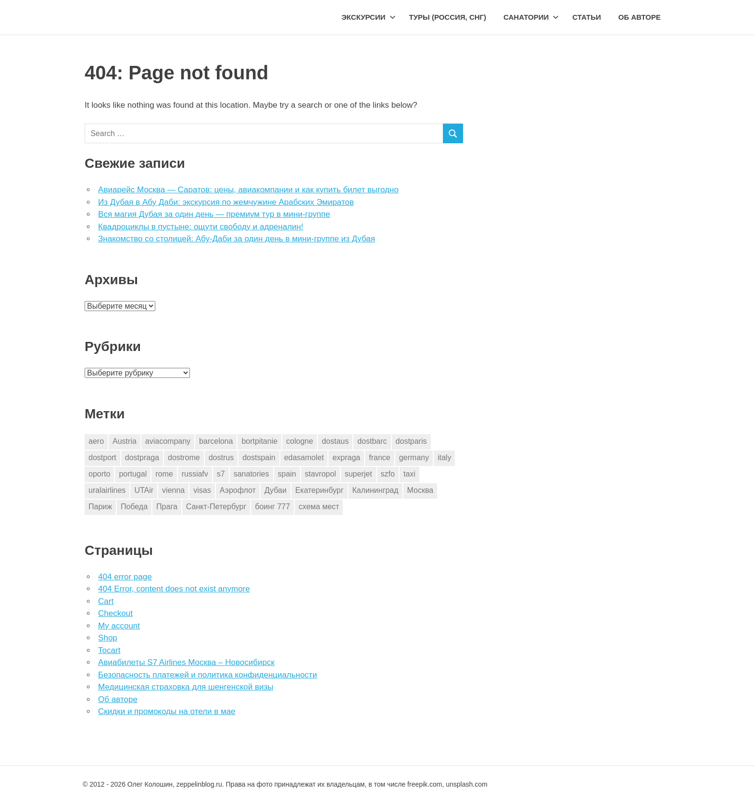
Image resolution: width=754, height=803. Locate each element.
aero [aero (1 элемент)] (96, 441)
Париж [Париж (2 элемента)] (100, 506)
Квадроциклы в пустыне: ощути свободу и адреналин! (200, 226)
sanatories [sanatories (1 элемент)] (251, 474)
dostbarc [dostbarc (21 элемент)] (372, 441)
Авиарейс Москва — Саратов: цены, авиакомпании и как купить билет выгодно (248, 189)
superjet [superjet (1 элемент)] (358, 474)
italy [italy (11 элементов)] (444, 457)
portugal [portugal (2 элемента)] (133, 474)
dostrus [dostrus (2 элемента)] (221, 457)
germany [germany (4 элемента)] (414, 457)
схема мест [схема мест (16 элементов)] (319, 506)
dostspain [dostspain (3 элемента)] (259, 457)
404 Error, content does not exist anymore (174, 588)
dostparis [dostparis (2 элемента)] (411, 441)
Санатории (531, 17)
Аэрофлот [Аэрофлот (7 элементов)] (238, 490)
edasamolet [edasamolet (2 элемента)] (304, 457)
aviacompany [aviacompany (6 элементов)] (167, 441)
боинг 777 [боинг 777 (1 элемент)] (272, 506)
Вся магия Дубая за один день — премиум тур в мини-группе (214, 214)
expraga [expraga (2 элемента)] (346, 457)
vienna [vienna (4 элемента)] (173, 490)
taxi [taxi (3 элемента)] (409, 474)
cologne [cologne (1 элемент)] (299, 441)
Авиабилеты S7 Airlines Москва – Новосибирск (186, 662)
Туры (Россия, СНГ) (448, 17)
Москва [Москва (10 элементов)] (420, 490)
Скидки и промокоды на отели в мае (166, 711)
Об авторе (639, 17)
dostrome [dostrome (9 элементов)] (184, 457)
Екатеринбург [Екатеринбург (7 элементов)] (319, 490)
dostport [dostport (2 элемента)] (102, 457)
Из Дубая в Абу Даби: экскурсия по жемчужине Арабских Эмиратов (226, 202)
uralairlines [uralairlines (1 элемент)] (107, 490)
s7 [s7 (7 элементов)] (221, 474)
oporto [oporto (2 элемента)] (99, 474)
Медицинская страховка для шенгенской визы (185, 686)
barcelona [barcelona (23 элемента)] (216, 441)
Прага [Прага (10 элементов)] (166, 506)
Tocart (109, 650)
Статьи (586, 17)
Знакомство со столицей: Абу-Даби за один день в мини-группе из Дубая (236, 238)
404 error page (125, 576)
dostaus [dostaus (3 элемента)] (335, 441)
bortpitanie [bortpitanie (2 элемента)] (259, 441)
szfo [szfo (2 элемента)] (388, 474)
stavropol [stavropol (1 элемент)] (320, 474)
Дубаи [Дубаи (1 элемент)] (275, 490)
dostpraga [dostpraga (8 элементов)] (142, 457)
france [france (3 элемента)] (379, 457)
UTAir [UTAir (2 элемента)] (143, 490)
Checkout (115, 613)
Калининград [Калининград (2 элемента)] (375, 490)
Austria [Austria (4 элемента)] (125, 441)
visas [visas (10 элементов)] (202, 490)
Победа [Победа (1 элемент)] (134, 506)
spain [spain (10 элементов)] (287, 474)
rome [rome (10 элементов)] (164, 474)
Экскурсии (368, 17)
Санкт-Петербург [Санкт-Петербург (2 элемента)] (216, 506)
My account (119, 625)
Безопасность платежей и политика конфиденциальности (207, 674)
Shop (107, 637)
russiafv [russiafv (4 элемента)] (195, 474)
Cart (105, 601)
